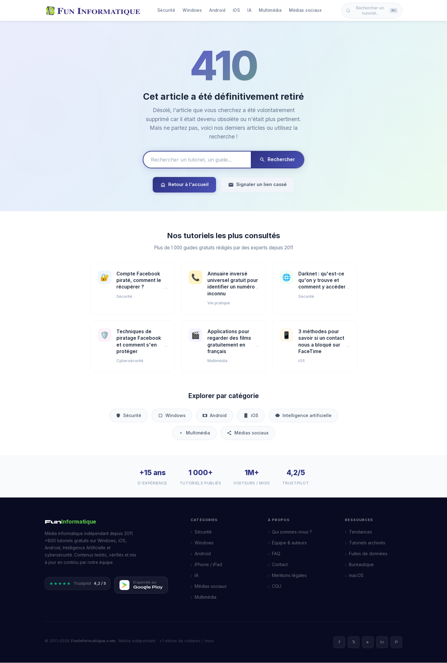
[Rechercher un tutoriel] (197, 160)
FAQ (276, 553)
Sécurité (166, 10)
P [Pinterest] (396, 642)
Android (217, 10)
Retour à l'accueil (184, 185)
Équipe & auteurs (289, 543)
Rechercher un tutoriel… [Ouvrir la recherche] (372, 10)
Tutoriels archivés (367, 543)
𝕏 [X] (353, 642)
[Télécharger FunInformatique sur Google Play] (141, 585)
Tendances (360, 532)
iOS (236, 10)
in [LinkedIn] (382, 642)
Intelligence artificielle (303, 415)
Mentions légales (289, 575)
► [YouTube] (368, 642)
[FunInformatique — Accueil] (94, 10)
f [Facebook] (339, 642)
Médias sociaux (305, 10)
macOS (356, 575)
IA (249, 10)
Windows (192, 10)
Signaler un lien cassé (257, 185)
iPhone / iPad (208, 564)
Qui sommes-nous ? (292, 532)
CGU (276, 586)
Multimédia (270, 10)
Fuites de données (368, 553)
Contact (280, 564)
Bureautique (361, 564)
